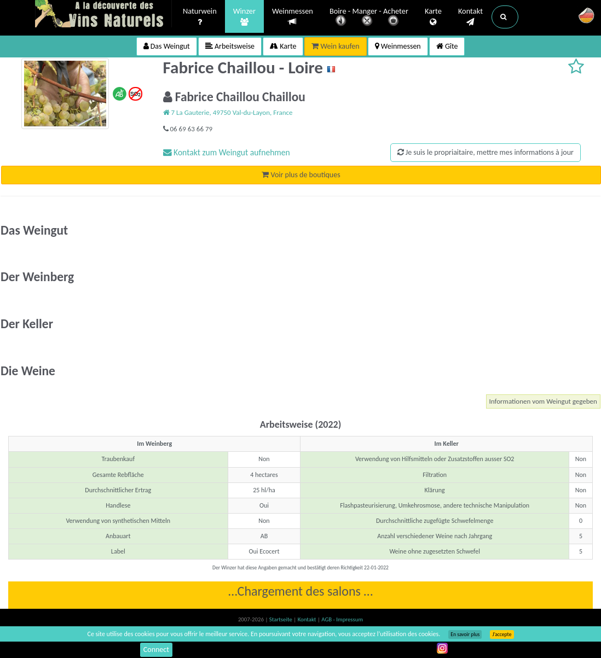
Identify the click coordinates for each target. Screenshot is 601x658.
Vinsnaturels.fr (103, 14)
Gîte (447, 46)
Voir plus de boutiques (301, 174)
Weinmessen (292, 16)
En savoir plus (464, 634)
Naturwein (200, 17)
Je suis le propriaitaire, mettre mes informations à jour (485, 152)
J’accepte (501, 634)
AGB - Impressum (342, 619)
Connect (156, 649)
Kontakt (470, 17)
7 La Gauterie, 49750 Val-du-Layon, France (228, 112)
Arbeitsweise (230, 46)
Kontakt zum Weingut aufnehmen (226, 152)
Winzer (244, 17)
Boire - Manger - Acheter (369, 17)
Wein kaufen (335, 46)
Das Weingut (166, 46)
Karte (433, 17)
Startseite (281, 619)
